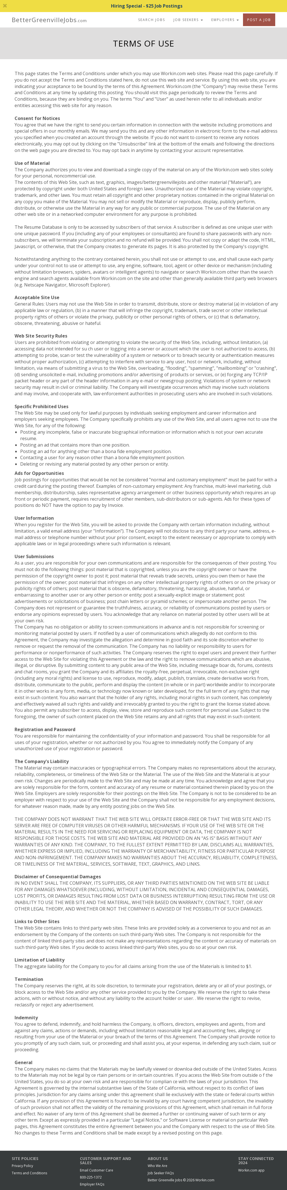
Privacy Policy (22, 1165)
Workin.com (204, 1180)
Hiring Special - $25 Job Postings (92, 6)
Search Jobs (151, 19)
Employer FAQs (92, 1184)
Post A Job (259, 19)
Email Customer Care (96, 1170)
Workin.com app (251, 1170)
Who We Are (157, 1165)
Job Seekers (188, 19)
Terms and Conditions (29, 1173)
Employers (225, 19)
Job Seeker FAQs (161, 1173)
